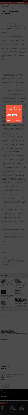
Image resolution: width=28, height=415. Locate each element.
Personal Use (14, 115)
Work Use (9, 115)
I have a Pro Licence (10, 117)
